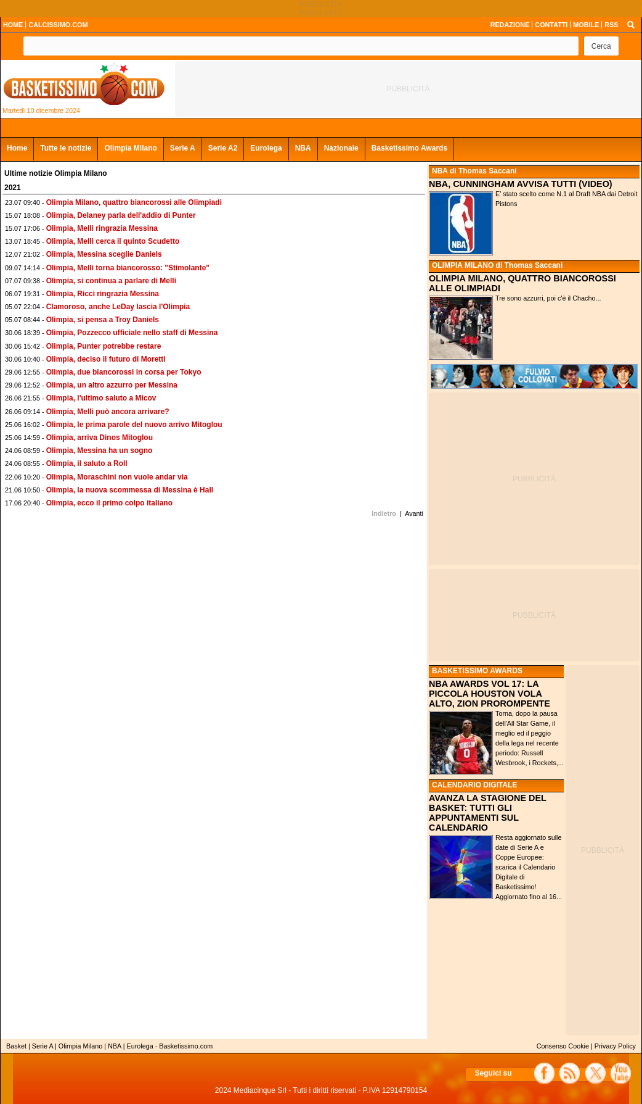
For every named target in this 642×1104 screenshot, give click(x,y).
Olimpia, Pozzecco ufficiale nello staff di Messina (132, 332)
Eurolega (266, 148)
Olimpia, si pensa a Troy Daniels (102, 319)
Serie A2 (223, 148)
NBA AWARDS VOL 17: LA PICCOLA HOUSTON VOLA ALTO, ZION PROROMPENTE (489, 693)
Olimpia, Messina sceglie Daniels (104, 254)
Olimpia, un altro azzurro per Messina (111, 385)
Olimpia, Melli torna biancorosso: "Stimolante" (127, 268)
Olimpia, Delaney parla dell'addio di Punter (121, 215)
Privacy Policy (615, 1046)
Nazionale (341, 148)
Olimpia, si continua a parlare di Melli (111, 280)
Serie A (182, 148)
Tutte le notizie (65, 148)
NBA (303, 148)
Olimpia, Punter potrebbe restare (103, 346)
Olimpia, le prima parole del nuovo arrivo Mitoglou (134, 424)
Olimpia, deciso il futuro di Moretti (106, 359)
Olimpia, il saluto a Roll (87, 463)
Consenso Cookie (563, 1046)
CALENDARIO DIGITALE (474, 785)
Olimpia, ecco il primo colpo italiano (109, 503)
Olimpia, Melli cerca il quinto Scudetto (113, 241)
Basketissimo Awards (409, 148)
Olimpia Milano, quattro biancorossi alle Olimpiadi (134, 202)
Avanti (414, 513)
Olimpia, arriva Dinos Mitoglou (99, 437)
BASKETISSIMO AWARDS (477, 670)
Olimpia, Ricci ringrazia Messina (102, 293)
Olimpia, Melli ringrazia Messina (102, 228)
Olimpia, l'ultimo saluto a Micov (101, 398)
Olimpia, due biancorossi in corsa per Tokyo (123, 372)
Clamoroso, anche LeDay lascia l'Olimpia (118, 306)
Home (17, 148)
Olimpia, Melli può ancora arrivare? (107, 411)
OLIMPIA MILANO (463, 265)
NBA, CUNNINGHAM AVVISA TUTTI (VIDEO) (520, 184)
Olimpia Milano (130, 148)
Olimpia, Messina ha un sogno (99, 450)
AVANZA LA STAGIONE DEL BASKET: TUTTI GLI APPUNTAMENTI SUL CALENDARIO (488, 812)
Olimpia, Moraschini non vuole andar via (117, 477)
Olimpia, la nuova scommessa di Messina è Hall (129, 490)
